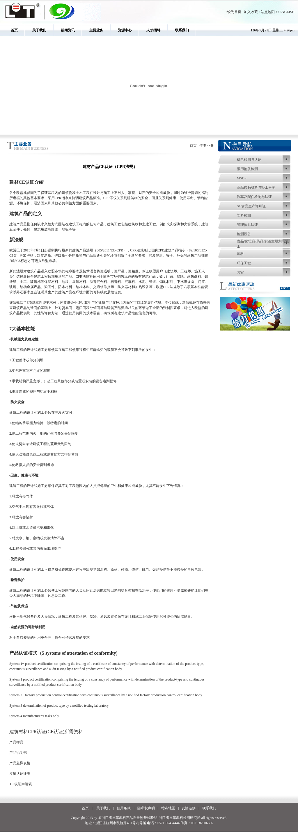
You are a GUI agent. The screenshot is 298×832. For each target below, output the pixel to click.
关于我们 (39, 30)
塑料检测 (244, 215)
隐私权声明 (146, 808)
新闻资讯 (68, 30)
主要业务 (96, 30)
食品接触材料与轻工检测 (256, 187)
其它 (240, 272)
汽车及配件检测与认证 (254, 197)
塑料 (240, 254)
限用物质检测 (247, 169)
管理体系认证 (247, 225)
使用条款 (124, 808)
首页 (14, 30)
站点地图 (268, 12)
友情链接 (189, 808)
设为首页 (234, 12)
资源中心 (125, 30)
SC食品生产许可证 (251, 206)
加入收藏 (251, 12)
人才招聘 (153, 30)
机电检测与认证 (249, 160)
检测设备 (244, 234)
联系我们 (182, 30)
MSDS (241, 178)
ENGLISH (287, 12)
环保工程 (244, 263)
